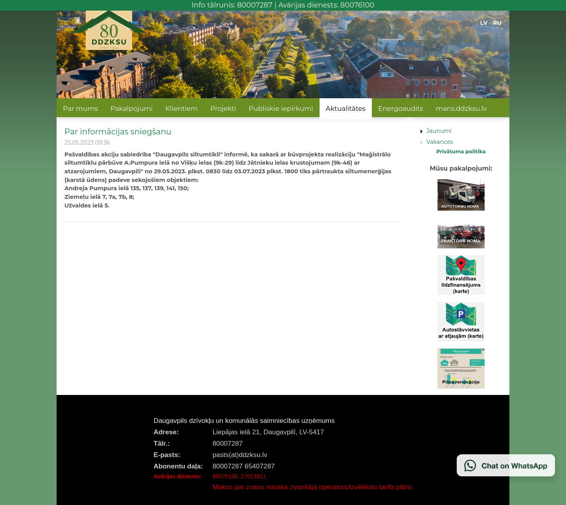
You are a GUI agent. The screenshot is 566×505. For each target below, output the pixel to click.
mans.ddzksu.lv (461, 108)
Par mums (80, 108)
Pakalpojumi (131, 108)
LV (484, 22)
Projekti (223, 108)
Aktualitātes (346, 108)
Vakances (439, 141)
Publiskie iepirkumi (281, 108)
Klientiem (181, 108)
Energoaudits (400, 108)
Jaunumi (439, 130)
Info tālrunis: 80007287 (232, 5)
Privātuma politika (461, 151)
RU (497, 22)
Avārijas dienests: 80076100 (326, 5)
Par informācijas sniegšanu (117, 131)
